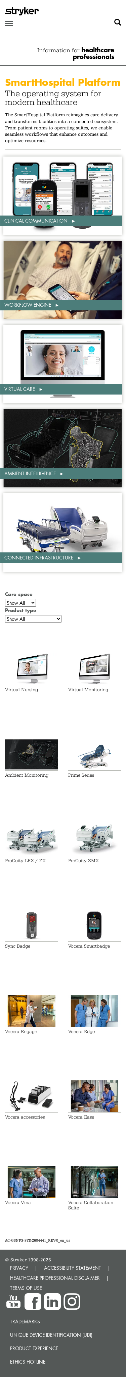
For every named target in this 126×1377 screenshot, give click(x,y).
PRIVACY (19, 1268)
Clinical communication (36, 221)
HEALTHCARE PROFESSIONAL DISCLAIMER (55, 1278)
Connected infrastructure (39, 557)
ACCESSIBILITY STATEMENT (72, 1268)
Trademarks (25, 1321)
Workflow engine (28, 305)
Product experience (34, 1348)
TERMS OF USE (26, 1288)
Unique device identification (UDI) (51, 1335)
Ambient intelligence (30, 473)
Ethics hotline (27, 1362)
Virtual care (20, 389)
